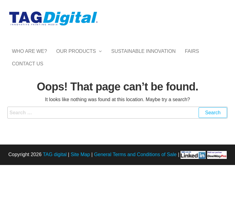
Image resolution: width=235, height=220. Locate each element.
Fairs (192, 57)
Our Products (76, 57)
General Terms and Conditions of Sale (135, 179)
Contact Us (27, 81)
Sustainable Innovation (143, 57)
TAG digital (55, 179)
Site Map (80, 179)
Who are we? (29, 57)
